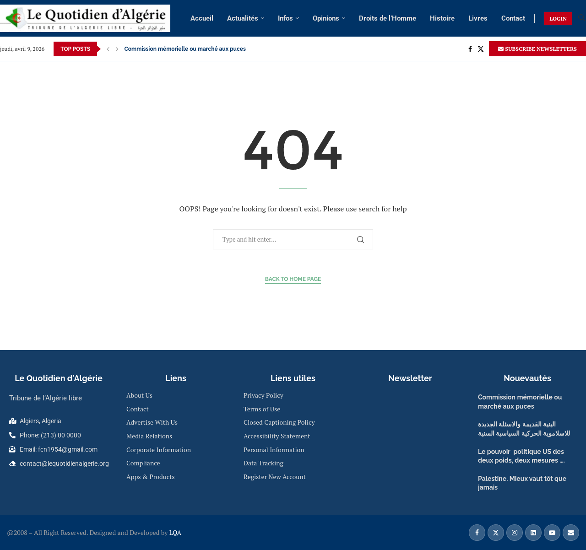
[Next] (117, 49)
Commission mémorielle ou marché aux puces (185, 49)
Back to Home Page (293, 279)
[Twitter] (480, 49)
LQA (174, 532)
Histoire (442, 18)
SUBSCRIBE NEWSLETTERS (537, 48)
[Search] (581, 18)
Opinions (326, 18)
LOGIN (558, 18)
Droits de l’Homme (387, 18)
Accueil (201, 18)
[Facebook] (470, 49)
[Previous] (108, 49)
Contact (513, 18)
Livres (478, 18)
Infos (285, 18)
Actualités (242, 18)
